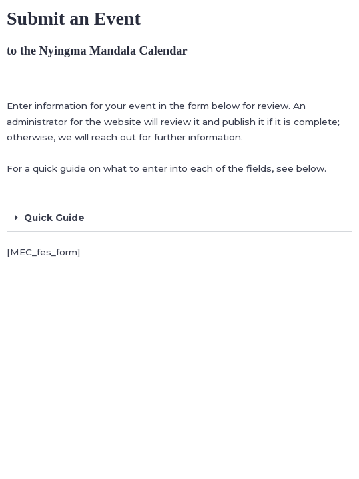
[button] (179, 219)
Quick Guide (54, 217)
